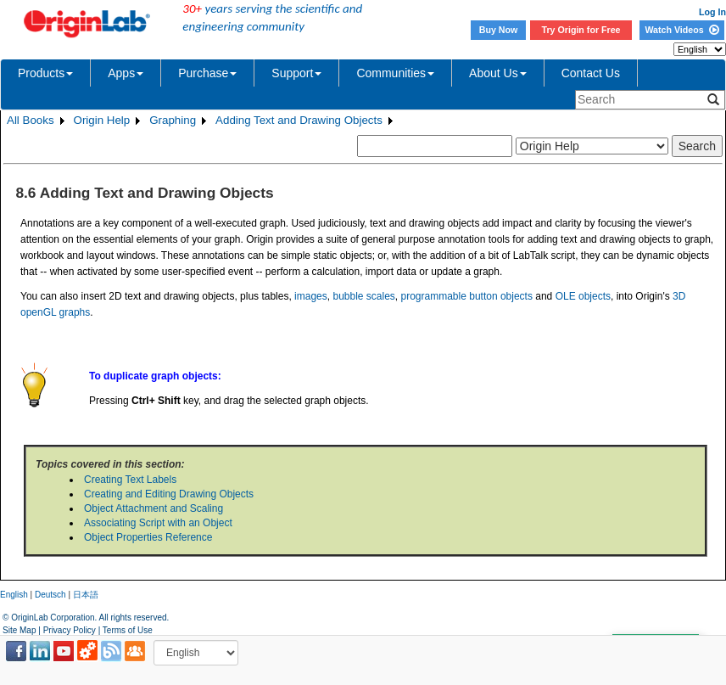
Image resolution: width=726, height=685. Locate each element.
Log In (712, 12)
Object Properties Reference (148, 537)
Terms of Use (128, 630)
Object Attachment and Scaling (153, 508)
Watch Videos (681, 30)
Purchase (207, 73)
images (310, 296)
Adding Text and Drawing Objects (299, 120)
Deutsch (50, 594)
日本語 (85, 594)
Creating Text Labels (130, 480)
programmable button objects (467, 296)
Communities (395, 73)
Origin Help (102, 120)
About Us (498, 73)
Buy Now (498, 30)
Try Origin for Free (581, 30)
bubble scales (363, 296)
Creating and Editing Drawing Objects (169, 494)
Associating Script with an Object (158, 523)
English (14, 594)
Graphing (172, 120)
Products (45, 73)
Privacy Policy (69, 630)
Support (296, 73)
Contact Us (590, 73)
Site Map (19, 630)
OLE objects (583, 296)
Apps (125, 73)
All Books (30, 120)
